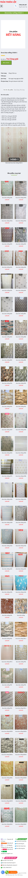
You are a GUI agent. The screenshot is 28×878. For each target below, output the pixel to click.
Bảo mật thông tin (20, 843)
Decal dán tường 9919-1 (7, 661)
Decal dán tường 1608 (7, 197)
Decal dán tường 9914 (7, 638)
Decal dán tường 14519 (21, 569)
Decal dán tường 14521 (7, 592)
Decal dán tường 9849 (7, 337)
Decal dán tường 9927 (7, 685)
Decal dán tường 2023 (21, 244)
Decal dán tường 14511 (21, 522)
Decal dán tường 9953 (7, 708)
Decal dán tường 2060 (21, 267)
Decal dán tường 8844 (21, 313)
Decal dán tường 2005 (7, 244)
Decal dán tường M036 (21, 801)
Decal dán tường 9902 (7, 383)
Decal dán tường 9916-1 (21, 638)
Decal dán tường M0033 (20, 731)
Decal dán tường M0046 (21, 754)
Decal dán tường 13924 (7, 453)
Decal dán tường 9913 (21, 406)
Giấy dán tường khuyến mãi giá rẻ (9, 865)
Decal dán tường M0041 (7, 754)
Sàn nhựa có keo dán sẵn (7, 860)
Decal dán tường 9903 (21, 383)
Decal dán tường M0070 (7, 801)
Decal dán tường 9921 (21, 661)
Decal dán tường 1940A (7, 220)
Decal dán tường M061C (20, 824)
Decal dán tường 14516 (21, 545)
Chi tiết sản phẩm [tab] (8, 90)
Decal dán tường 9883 (21, 360)
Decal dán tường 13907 (7, 429)
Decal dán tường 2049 (7, 267)
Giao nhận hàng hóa (20, 848)
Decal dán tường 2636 (7, 313)
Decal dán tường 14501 (21, 499)
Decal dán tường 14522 (21, 592)
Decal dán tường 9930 (21, 685)
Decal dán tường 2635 (21, 290)
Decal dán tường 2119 (7, 290)
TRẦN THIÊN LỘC (8, 2)
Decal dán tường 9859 (7, 360)
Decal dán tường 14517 (7, 569)
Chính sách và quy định (21, 841)
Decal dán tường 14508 (7, 522)
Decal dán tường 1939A (21, 197)
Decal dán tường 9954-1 (21, 708)
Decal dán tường (21, 615)
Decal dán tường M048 (7, 824)
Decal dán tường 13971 (7, 476)
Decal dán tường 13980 (21, 476)
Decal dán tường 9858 (21, 337)
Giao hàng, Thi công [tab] (19, 90)
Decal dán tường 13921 (21, 429)
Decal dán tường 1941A (21, 220)
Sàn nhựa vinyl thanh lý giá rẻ (8, 862)
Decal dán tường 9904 (7, 406)
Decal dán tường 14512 (7, 545)
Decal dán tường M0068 (21, 777)
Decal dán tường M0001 (7, 731)
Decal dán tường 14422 (7, 499)
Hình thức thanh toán (21, 846)
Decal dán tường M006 (7, 777)
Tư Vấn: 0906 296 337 (6, 867)
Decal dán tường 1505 (7, 615)
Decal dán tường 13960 (21, 453)
